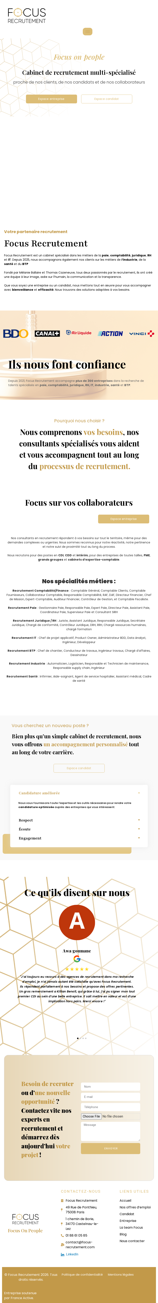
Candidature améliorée (39, 793)
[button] (79, 793)
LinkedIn (69, 1254)
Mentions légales (121, 1274)
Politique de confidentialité (82, 1274)
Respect (26, 820)
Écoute (25, 829)
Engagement (30, 838)
